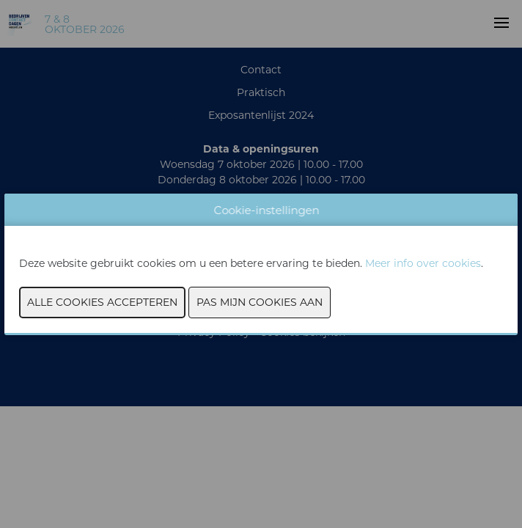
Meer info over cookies (423, 263)
